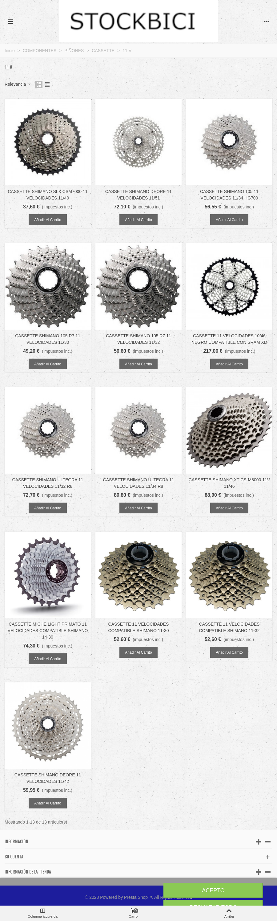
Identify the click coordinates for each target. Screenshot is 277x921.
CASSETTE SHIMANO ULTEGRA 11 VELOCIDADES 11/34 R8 (138, 483)
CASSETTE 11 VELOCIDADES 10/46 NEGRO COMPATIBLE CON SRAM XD (229, 339)
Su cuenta (14, 856)
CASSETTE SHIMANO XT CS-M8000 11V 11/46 (229, 483)
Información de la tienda (28, 871)
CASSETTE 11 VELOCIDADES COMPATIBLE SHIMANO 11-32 (229, 627)
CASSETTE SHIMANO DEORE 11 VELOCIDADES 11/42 (47, 778)
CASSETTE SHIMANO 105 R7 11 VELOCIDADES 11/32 (138, 339)
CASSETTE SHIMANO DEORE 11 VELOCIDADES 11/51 (138, 194)
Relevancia (18, 84)
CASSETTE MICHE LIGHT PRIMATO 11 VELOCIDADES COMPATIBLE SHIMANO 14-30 (48, 630)
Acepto (213, 890)
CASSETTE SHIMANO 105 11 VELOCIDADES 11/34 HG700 (229, 194)
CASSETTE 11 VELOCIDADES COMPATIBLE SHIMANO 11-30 (138, 627)
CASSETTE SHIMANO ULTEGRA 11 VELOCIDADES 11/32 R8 (47, 483)
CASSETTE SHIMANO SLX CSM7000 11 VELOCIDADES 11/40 (47, 194)
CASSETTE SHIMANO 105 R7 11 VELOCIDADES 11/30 (47, 339)
